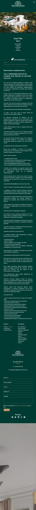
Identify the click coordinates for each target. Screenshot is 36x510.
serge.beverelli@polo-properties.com (19, 369)
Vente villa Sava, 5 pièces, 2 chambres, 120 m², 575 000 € (15, 64)
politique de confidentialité (21, 405)
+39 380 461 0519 (19, 366)
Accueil (5, 62)
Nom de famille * (8, 382)
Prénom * (6, 377)
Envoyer (6, 409)
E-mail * (5, 387)
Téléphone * (6, 391)
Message (6, 396)
